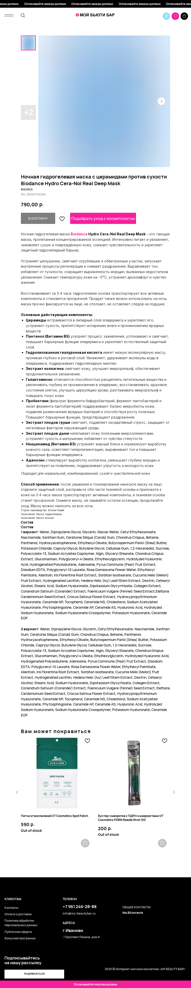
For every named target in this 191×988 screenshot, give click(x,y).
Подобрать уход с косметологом (103, 218)
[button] (34, 974)
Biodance (79, 234)
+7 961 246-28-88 (79, 906)
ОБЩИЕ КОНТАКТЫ (136, 907)
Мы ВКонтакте (132, 913)
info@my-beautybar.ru (79, 913)
